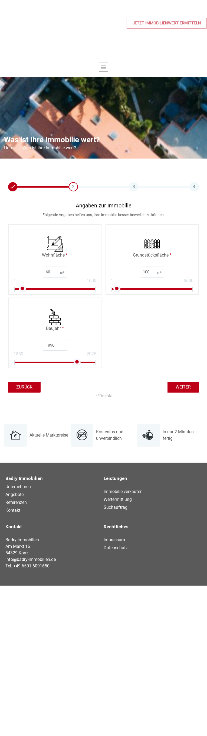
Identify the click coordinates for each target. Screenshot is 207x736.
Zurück (24, 387)
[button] (103, 67)
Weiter (183, 387)
